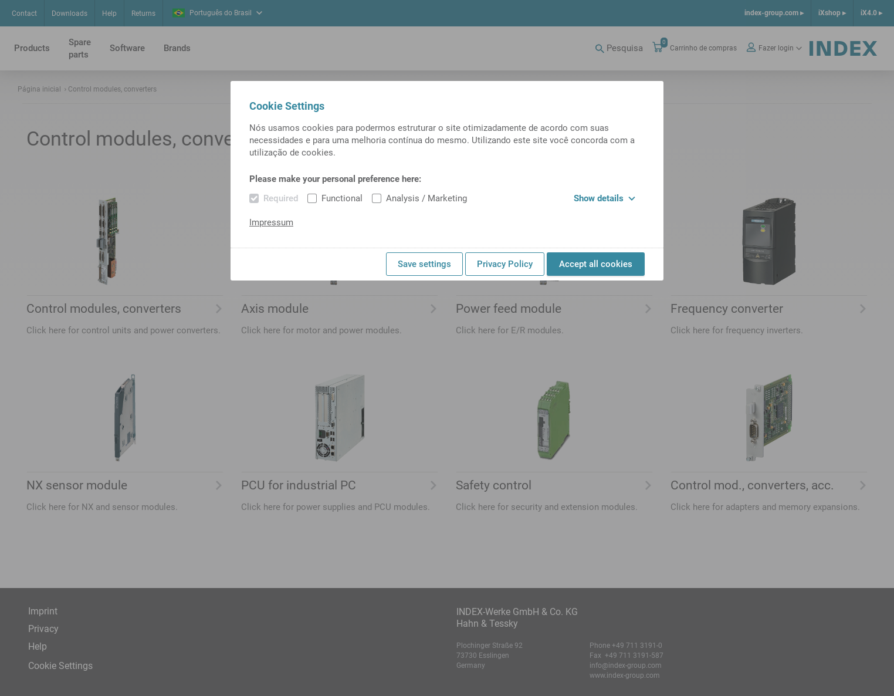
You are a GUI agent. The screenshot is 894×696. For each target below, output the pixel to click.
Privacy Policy (505, 264)
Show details (604, 198)
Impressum (271, 222)
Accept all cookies (595, 264)
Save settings (424, 264)
